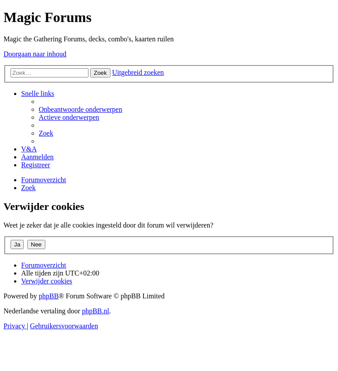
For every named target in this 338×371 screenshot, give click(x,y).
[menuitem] (80, 109)
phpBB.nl (95, 311)
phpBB (49, 296)
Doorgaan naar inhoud (35, 54)
